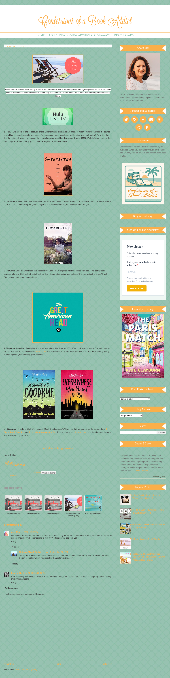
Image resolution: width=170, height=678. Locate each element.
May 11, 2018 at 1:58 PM (27, 532)
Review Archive (79, 35)
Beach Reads (124, 35)
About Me (55, 35)
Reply (13, 541)
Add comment (11, 588)
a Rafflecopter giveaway (58, 448)
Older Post (107, 664)
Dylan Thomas (141, 471)
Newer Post (9, 664)
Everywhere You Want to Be (42, 432)
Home (40, 35)
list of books (40, 351)
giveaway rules (80, 432)
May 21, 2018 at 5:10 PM (34, 573)
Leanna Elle (16, 573)
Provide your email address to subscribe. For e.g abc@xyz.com (140, 279)
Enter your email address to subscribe (141, 264)
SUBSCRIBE (137, 288)
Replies (17, 547)
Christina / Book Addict (30, 552)
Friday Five (14, 476)
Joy (13, 532)
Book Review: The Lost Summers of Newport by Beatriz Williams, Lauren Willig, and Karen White (147, 557)
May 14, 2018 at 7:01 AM (57, 552)
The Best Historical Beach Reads (145, 539)
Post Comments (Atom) (26, 669)
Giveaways (102, 35)
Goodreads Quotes (158, 477)
